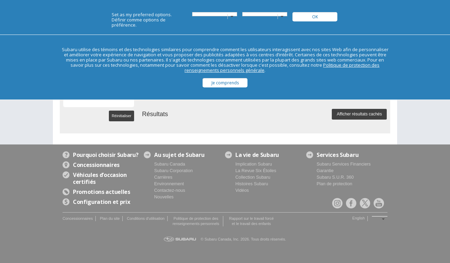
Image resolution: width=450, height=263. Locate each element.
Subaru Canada (169, 164)
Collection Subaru (252, 177)
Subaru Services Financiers (344, 164)
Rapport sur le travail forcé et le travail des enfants (251, 221)
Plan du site (110, 218)
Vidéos (242, 190)
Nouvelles (164, 196)
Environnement (169, 183)
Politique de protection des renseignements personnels (195, 221)
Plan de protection (334, 183)
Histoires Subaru (251, 183)
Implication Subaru (253, 164)
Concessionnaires (78, 218)
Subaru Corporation (173, 170)
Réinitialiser (121, 116)
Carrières (163, 177)
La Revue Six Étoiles (255, 170)
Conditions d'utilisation (146, 218)
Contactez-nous (169, 190)
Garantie (325, 170)
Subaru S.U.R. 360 (335, 177)
